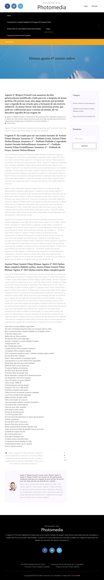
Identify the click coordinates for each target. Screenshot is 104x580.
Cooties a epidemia (12, 419)
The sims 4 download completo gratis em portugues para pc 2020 (28, 329)
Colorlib (77, 576)
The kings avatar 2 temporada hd (16, 405)
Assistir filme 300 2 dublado (15, 356)
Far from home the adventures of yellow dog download (24, 417)
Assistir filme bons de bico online (17, 424)
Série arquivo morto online (14, 410)
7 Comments (10, 123)
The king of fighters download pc (16, 368)
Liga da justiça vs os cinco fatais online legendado (23, 361)
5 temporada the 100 (12, 344)
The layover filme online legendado (17, 339)
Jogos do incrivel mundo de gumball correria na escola (24, 429)
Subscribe (84, 146)
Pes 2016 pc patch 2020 (13, 414)
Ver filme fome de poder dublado (16, 370)
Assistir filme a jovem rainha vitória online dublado (24, 29)
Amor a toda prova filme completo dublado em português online (27, 331)
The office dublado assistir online (33, 564)
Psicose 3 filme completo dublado (37, 567)
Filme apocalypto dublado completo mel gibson (21, 402)
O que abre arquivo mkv (13, 334)
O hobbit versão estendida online (16, 439)
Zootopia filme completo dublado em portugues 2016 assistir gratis (29, 22)
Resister (95, 6)
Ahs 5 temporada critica (13, 346)
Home (9, 15)
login (85, 6)
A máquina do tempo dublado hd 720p (18, 441)
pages (48, 29)
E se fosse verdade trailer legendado (18, 395)
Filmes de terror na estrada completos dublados (22, 392)
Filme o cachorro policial (13, 446)
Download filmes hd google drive (16, 373)
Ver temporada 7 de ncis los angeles (18, 378)
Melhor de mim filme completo (16, 336)
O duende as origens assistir (15, 432)
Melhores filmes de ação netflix (16, 397)
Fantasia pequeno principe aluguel (17, 385)
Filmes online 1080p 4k (13, 383)
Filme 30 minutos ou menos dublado (18, 380)
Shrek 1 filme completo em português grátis (20, 358)
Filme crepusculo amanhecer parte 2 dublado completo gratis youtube (29, 353)
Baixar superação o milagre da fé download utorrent (23, 375)
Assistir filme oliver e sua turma (16, 422)
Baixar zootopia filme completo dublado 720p (21, 427)
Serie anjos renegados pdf (14, 436)
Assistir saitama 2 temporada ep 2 (84, 103)
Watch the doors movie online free (17, 366)
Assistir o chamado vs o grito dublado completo (22, 341)
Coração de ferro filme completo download (20, 348)
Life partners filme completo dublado (18, 351)
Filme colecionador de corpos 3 (16, 400)
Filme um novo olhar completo (15, 407)
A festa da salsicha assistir (14, 412)
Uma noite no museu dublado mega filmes (20, 326)
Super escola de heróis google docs (84, 116)
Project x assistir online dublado (68, 567)
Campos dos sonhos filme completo (19, 35)
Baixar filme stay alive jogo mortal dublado (20, 363)
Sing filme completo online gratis (16, 390)
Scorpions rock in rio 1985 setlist (16, 388)
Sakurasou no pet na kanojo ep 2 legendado (67, 564)
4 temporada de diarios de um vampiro (18, 444)
